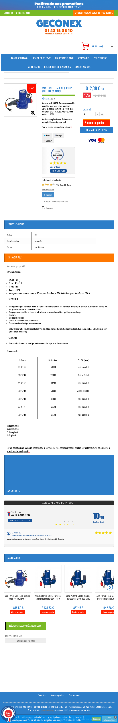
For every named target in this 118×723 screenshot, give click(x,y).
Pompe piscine (100, 58)
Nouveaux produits (57, 695)
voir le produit (83, 366)
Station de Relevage (42, 58)
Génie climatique (82, 66)
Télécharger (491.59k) (26, 640)
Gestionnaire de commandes (57, 66)
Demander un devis (96, 130)
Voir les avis (58, 171)
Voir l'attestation (20, 520)
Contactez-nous (23, 13)
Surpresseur (34, 66)
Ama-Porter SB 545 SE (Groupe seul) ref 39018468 (17, 597)
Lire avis (48, 194)
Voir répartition (48, 189)
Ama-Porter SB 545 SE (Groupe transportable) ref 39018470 (48, 597)
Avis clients (14, 491)
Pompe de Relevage (19, 58)
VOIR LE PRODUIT (83, 390)
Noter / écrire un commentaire (56, 201)
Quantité (87, 109)
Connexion (8, 13)
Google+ (48, 140)
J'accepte (96, 718)
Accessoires (83, 58)
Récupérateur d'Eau (64, 58)
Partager (58, 135)
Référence (46, 98)
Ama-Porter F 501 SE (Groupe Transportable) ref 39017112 (78, 597)
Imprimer (49, 207)
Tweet (47, 135)
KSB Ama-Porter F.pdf (13, 635)
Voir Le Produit (83, 374)
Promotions (42, 695)
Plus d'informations (109, 718)
